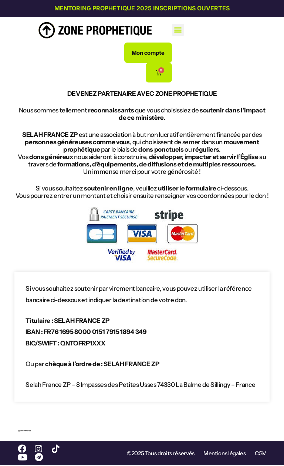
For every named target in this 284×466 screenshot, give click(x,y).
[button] (178, 30)
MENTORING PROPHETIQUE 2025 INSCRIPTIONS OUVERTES (142, 8)
